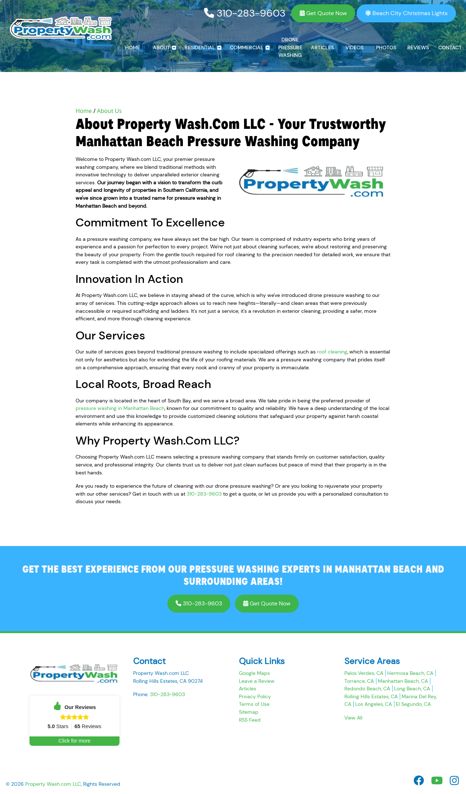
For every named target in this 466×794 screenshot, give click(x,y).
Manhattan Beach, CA (403, 681)
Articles (247, 688)
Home (84, 111)
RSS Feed (250, 720)
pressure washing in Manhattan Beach (120, 408)
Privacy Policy (255, 696)
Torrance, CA (359, 681)
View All (353, 717)
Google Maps (254, 673)
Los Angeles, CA (373, 704)
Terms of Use (254, 704)
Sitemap (248, 712)
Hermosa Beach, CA (410, 673)
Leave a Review (257, 681)
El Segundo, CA (413, 704)
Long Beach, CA (412, 688)
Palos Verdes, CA (363, 673)
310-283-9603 (244, 13)
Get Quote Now (323, 13)
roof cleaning (332, 351)
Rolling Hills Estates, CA (371, 696)
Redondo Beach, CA (367, 688)
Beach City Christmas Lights (406, 13)
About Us (109, 111)
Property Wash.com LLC (53, 784)
